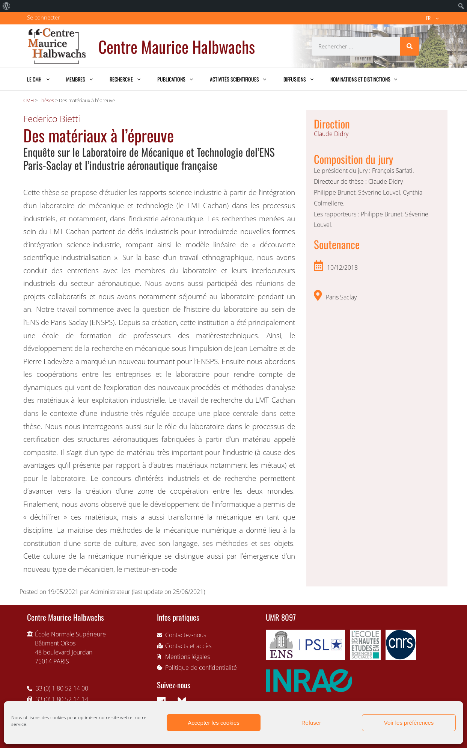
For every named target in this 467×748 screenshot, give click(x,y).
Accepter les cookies (214, 722)
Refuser (311, 722)
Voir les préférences (409, 722)
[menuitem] (6, 6)
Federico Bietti (51, 118)
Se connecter (43, 17)
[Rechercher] (409, 46)
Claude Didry (331, 134)
